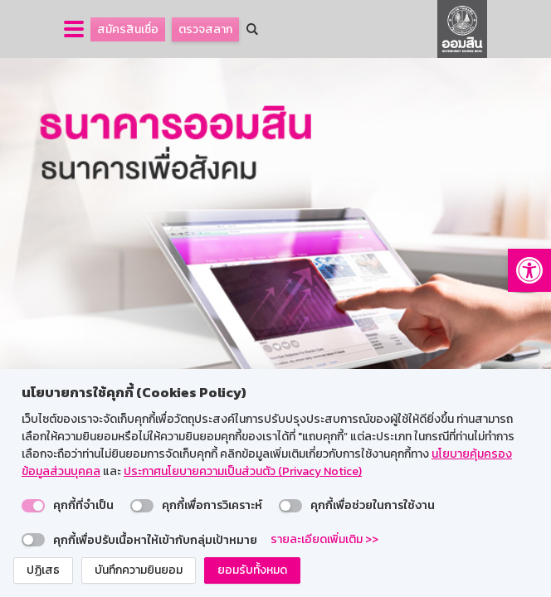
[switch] (33, 505)
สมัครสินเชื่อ (127, 29)
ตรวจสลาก (205, 29)
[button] (529, 270)
